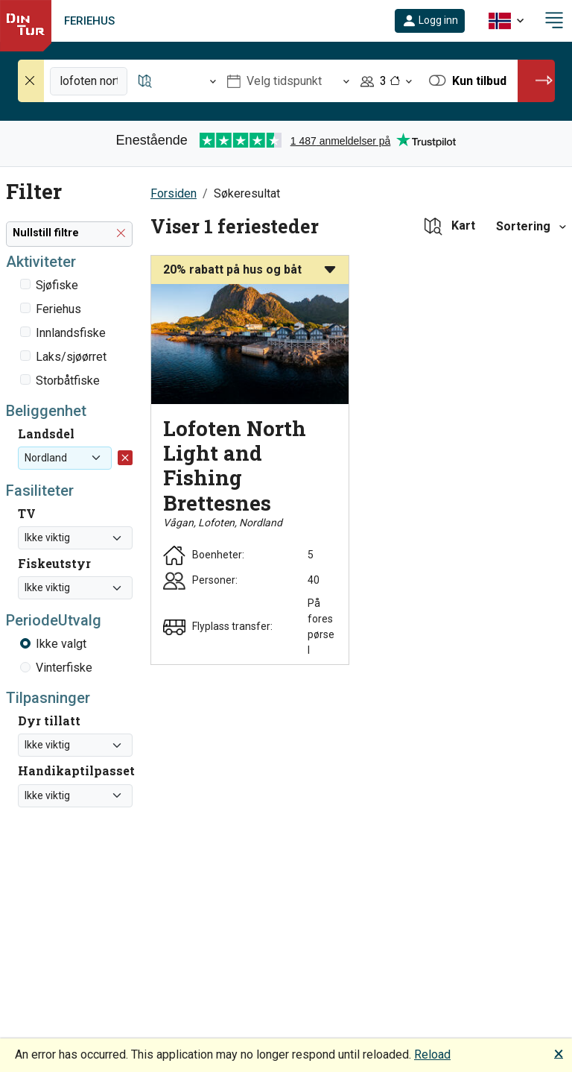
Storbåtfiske (68, 380)
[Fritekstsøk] (88, 81)
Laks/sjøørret (71, 357)
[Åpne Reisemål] (177, 81)
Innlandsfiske (71, 333)
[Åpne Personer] (386, 81)
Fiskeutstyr (54, 563)
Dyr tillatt (49, 720)
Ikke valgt (61, 644)
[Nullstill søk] (31, 81)
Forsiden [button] (173, 193)
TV (27, 513)
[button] (430, 21)
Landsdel (46, 433)
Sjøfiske (57, 285)
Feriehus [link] (89, 21)
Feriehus (58, 309)
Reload (432, 1054)
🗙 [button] (558, 1053)
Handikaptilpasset (76, 770)
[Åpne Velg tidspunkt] (288, 81)
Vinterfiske (64, 667)
